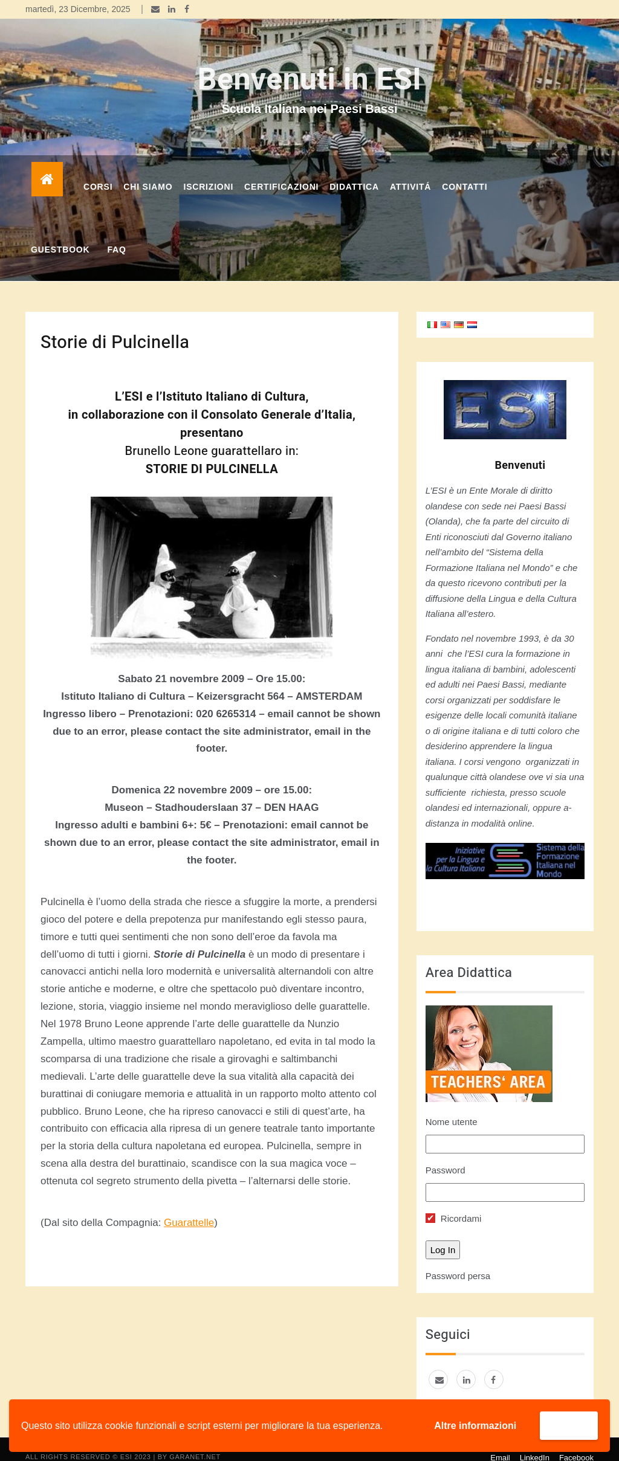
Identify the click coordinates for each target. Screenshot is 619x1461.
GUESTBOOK (60, 234)
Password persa (458, 1261)
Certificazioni (281, 171)
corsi (97, 171)
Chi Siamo (147, 171)
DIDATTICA (354, 171)
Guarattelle (189, 1207)
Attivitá (410, 171)
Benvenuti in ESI (309, 65)
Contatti (464, 171)
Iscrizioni (208, 171)
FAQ (116, 234)
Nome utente (452, 1106)
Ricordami (454, 1203)
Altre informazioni (475, 1426)
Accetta (568, 1425)
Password (445, 1155)
